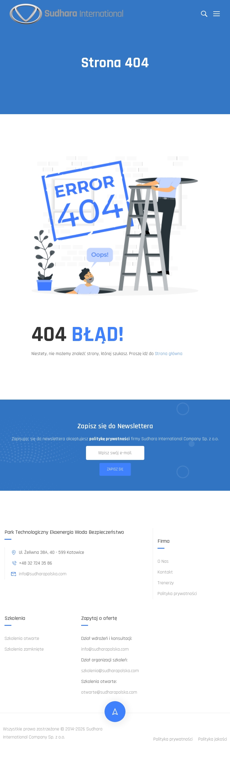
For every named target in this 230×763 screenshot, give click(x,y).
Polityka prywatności (177, 594)
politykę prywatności (109, 439)
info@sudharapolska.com (38, 574)
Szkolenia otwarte (21, 638)
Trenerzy (166, 583)
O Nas (163, 561)
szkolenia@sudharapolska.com (110, 671)
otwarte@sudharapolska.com (109, 692)
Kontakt (165, 572)
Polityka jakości (212, 739)
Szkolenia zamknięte (24, 649)
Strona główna (168, 354)
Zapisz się (115, 469)
